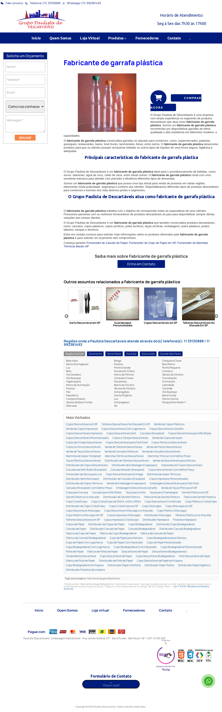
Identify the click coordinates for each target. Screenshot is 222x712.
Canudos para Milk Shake (107, 492)
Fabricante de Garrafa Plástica (162, 497)
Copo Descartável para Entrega (124, 474)
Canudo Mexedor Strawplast (127, 469)
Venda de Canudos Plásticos (121, 451)
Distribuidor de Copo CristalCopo (85, 506)
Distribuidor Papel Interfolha (124, 565)
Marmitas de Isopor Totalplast (83, 456)
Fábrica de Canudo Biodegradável (86, 538)
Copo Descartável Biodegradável (155, 556)
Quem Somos (60, 38)
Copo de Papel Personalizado (164, 542)
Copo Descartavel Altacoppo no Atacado (128, 510)
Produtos (117, 38)
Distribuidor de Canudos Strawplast (124, 478)
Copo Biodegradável (140, 524)
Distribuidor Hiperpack (156, 519)
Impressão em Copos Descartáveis (181, 465)
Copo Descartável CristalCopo (163, 501)
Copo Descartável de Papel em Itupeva (160, 560)
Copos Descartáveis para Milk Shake (189, 433)
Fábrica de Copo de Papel (81, 533)
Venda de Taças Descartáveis (83, 451)
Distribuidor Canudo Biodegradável (180, 529)
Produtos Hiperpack (184, 519)
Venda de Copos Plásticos (169, 424)
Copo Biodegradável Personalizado (181, 547)
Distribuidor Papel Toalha (159, 565)
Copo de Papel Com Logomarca (84, 542)
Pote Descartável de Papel (194, 556)
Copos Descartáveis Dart (121, 433)
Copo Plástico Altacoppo (172, 510)
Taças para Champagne (164, 492)
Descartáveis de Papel (135, 551)
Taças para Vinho (136, 492)
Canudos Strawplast (152, 433)
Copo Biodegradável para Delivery (166, 538)
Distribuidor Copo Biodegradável (175, 524)
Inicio (36, 38)
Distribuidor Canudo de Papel (107, 529)
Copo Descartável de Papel (116, 556)
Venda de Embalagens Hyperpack (126, 483)
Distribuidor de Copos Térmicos (84, 483)
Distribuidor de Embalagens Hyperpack (134, 465)
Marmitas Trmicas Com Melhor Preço (169, 456)
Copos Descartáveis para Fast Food (127, 442)
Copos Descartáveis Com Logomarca (123, 428)
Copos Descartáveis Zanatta (166, 428)
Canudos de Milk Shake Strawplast (86, 469)
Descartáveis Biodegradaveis (169, 551)
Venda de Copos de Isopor (167, 438)
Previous (66, 316)
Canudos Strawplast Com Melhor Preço (89, 488)
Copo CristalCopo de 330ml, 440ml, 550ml (116, 501)
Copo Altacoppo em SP (179, 506)
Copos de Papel (75, 524)
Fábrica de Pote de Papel (80, 560)
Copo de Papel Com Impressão (125, 542)
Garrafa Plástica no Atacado (82, 497)
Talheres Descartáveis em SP (83, 519)
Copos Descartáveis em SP (82, 424)
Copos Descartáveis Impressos (84, 433)
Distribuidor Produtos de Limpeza (85, 569)
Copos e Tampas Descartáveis (130, 438)
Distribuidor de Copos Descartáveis (87, 465)
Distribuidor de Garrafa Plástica (121, 497)
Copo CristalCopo (76, 501)
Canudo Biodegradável (141, 529)
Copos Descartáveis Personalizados (87, 438)
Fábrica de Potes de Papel (102, 551)
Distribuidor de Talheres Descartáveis (127, 460)
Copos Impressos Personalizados (168, 478)
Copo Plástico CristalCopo (201, 501)
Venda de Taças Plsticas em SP (179, 488)
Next (216, 316)
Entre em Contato (141, 264)
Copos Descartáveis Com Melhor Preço (171, 469)
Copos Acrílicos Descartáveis (83, 447)
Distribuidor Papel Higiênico (194, 565)
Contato (174, 38)
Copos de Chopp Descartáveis (84, 442)
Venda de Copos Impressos (82, 428)
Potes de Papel (74, 551)
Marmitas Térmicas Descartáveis (124, 456)
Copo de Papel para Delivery (126, 538)
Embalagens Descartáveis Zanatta (136, 488)
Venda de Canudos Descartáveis (161, 451)
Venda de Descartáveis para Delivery (174, 460)
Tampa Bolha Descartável (81, 556)
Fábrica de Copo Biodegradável (118, 533)
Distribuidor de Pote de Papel (116, 560)
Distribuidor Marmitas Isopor (82, 478)
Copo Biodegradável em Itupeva (85, 565)
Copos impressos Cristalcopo (121, 519)
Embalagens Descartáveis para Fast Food (174, 483)
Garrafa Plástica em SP (195, 492)
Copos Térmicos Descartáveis (169, 442)
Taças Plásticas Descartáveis (83, 460)
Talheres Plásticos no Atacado (193, 515)
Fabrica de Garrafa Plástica (200, 497)
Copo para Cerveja (77, 492)
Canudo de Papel (76, 529)
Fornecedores (147, 38)
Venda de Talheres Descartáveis (123, 447)
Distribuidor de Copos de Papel (106, 524)
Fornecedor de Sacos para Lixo (84, 474)
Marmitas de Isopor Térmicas (164, 474)
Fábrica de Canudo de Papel (156, 533)
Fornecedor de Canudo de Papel (107, 242)
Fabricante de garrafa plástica (113, 62)
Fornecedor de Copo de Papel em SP (152, 242)
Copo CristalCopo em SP (123, 506)
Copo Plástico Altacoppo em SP (84, 515)
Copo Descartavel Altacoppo (83, 510)
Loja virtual (100, 610)
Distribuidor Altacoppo (157, 515)
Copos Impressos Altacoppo (123, 515)
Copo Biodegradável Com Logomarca (88, 547)
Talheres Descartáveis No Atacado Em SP (125, 424)
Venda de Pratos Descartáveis (164, 447)
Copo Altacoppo (152, 506)
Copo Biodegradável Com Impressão (135, 547)
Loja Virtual (90, 38)
